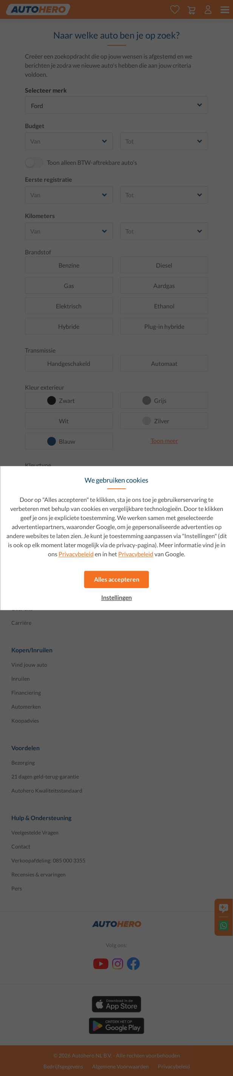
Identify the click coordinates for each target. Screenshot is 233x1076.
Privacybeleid (76, 553)
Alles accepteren (116, 579)
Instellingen (116, 597)
